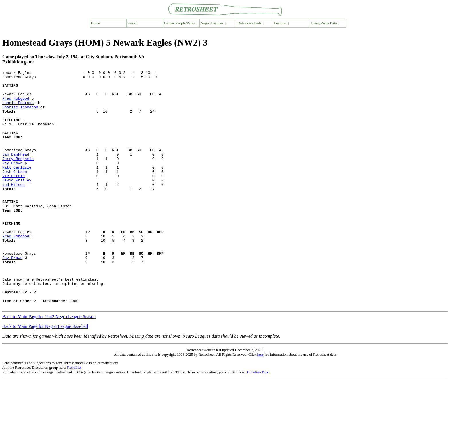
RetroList (74, 415)
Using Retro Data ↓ (325, 23)
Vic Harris (13, 197)
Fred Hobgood (15, 104)
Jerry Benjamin (18, 176)
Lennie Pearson (18, 109)
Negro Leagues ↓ (213, 23)
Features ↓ (282, 23)
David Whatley (16, 202)
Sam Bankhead (15, 171)
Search (132, 23)
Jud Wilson (13, 207)
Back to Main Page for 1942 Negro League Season (49, 364)
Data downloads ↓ (250, 23)
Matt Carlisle (16, 187)
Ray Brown (12, 181)
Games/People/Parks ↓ (181, 23)
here (260, 402)
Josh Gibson (14, 192)
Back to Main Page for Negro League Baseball (45, 373)
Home (95, 23)
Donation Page (258, 419)
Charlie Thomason (20, 114)
